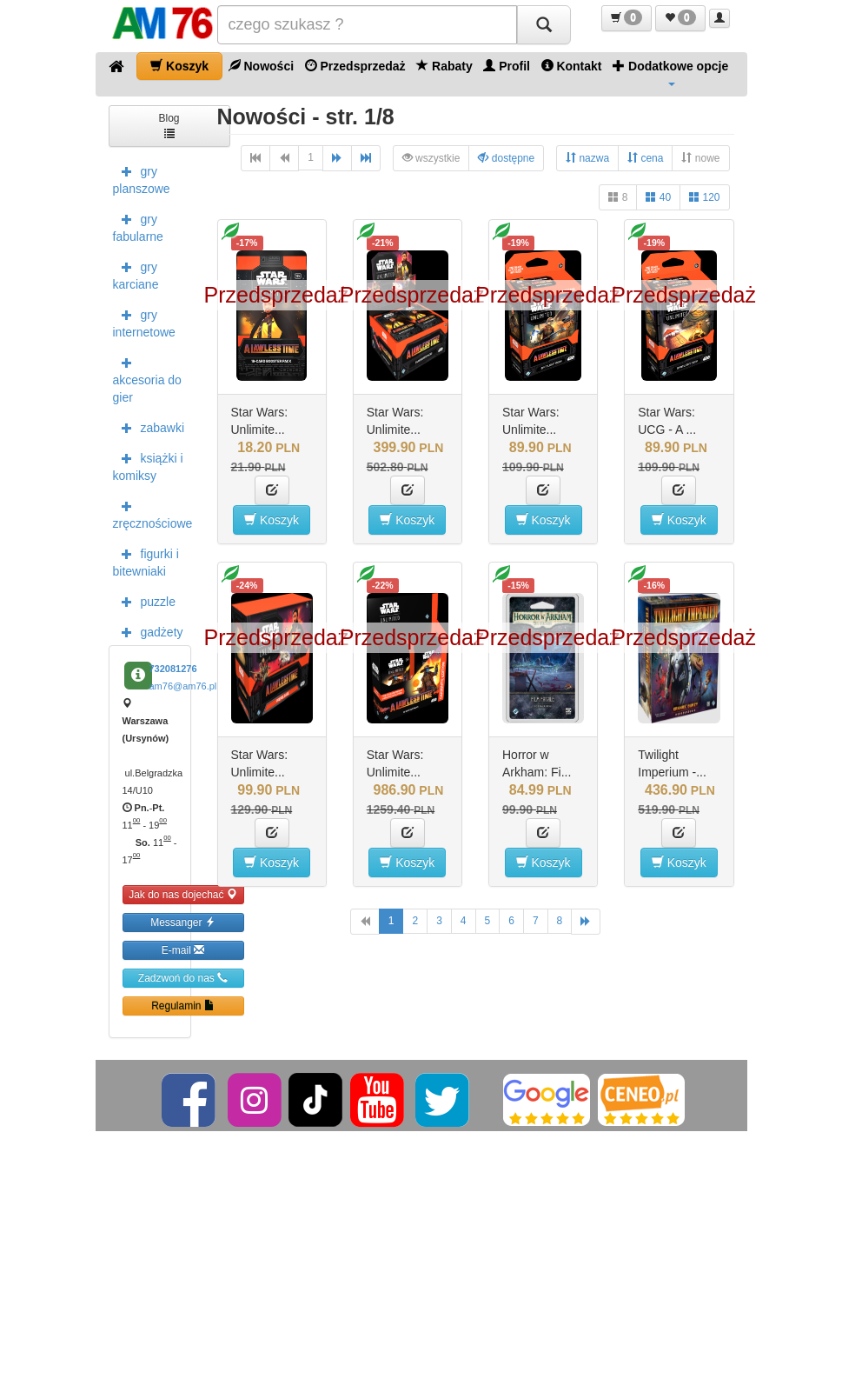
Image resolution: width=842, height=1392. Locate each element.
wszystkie (431, 157)
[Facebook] (189, 1099)
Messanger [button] (182, 922)
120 (704, 196)
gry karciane (136, 273)
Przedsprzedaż (355, 65)
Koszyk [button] (271, 519)
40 (658, 196)
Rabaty (444, 65)
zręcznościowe (152, 513)
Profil (506, 65)
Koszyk (179, 65)
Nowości (261, 65)
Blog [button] (168, 124)
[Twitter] (443, 1099)
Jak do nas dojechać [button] (183, 894)
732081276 (173, 668)
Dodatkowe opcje (670, 72)
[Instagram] (255, 1099)
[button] (626, 18)
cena (645, 157)
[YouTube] (378, 1099)
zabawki (149, 426)
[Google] (546, 1099)
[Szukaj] (544, 24)
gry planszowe (141, 178)
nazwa (587, 157)
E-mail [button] (183, 949)
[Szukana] (367, 24)
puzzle (144, 600)
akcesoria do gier (147, 378)
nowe (700, 157)
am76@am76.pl (183, 686)
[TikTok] (315, 1099)
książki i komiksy (148, 465)
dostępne (506, 157)
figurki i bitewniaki (146, 560)
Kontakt (571, 65)
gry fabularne (138, 226)
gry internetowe (144, 321)
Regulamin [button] (183, 1005)
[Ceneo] (641, 1099)
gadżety (148, 631)
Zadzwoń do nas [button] (183, 977)
